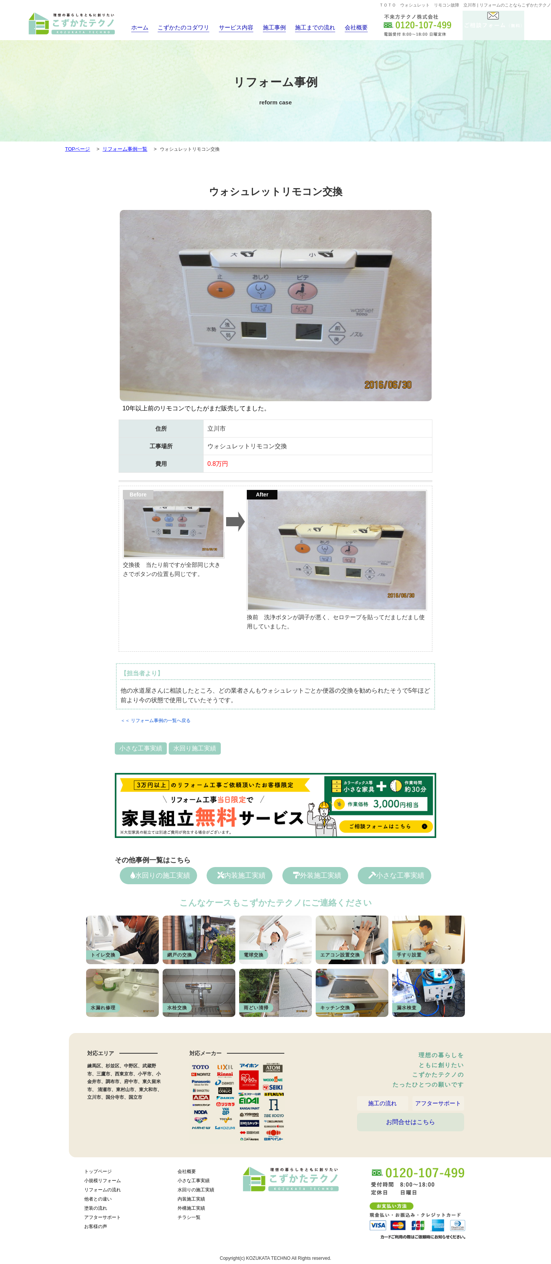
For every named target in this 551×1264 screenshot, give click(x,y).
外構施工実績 (191, 1210)
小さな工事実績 (140, 748)
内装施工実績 (241, 875)
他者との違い (98, 1201)
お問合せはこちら (410, 1130)
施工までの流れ (308, 27)
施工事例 (268, 27)
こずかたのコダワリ (180, 27)
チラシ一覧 (189, 1219)
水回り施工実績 (194, 748)
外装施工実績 (317, 875)
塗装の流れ (95, 1210)
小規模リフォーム (102, 1183)
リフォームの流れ (102, 1192)
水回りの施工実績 (160, 875)
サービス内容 (230, 27)
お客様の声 (95, 1228)
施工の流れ (382, 1105)
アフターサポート (438, 1105)
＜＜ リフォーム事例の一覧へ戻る (156, 720)
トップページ (98, 1173)
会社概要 (349, 27)
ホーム (137, 27)
